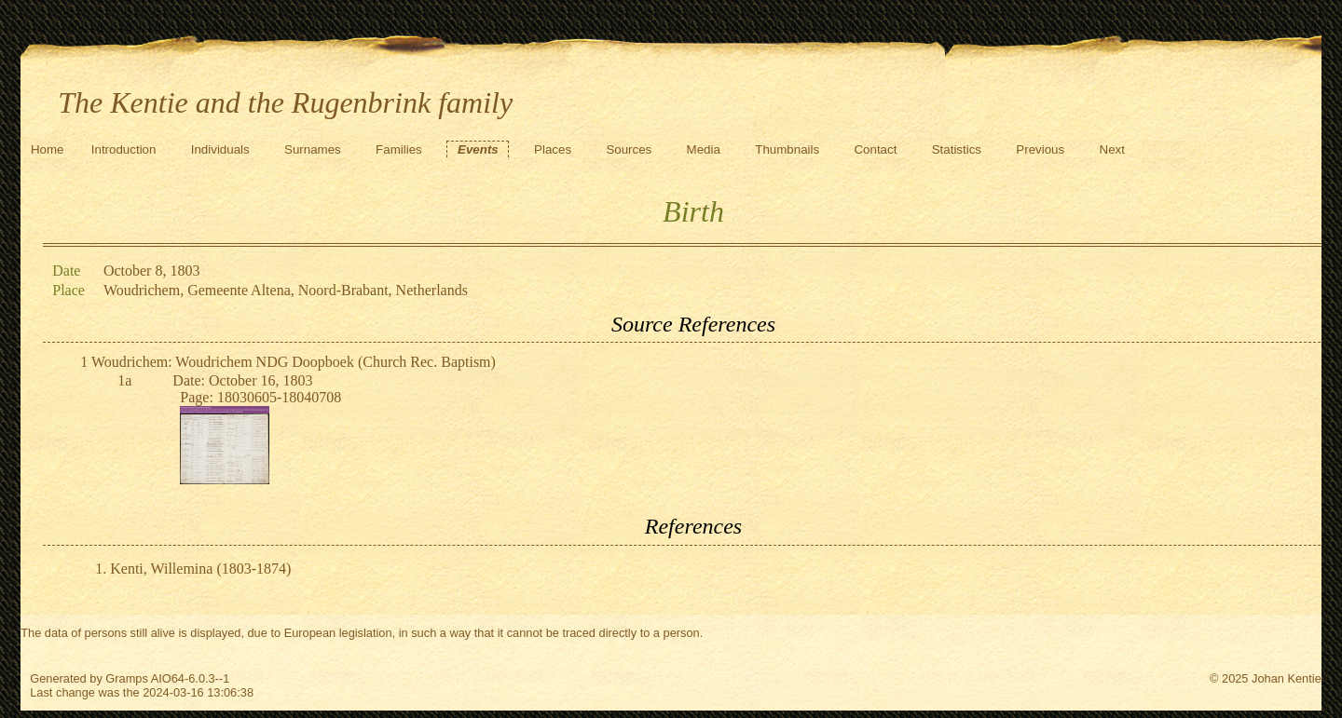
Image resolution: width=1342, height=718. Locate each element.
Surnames (312, 149)
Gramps (126, 678)
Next (1112, 149)
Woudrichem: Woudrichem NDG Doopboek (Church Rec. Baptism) (293, 362)
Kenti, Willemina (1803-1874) (200, 568)
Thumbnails (787, 149)
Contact (875, 149)
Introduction (124, 149)
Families (399, 149)
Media (703, 149)
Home (47, 149)
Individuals (220, 149)
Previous (1040, 149)
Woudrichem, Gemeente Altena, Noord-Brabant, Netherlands (285, 290)
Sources (628, 149)
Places (552, 149)
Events (478, 149)
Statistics (956, 149)
